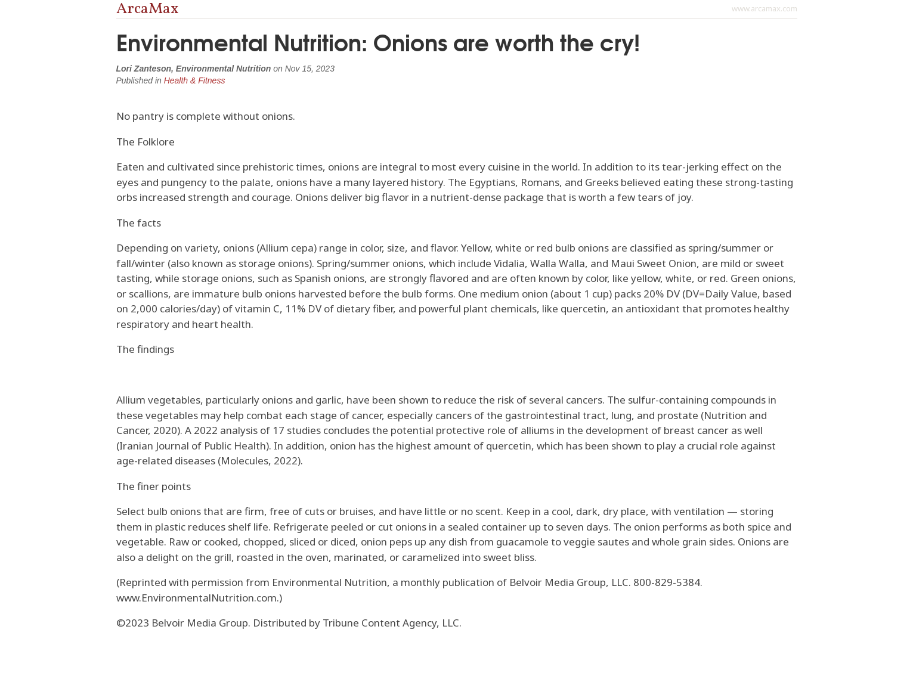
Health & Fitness (194, 80)
